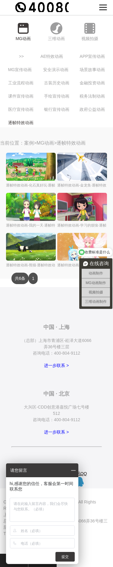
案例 (29, 143)
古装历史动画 (56, 82)
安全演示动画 (55, 69)
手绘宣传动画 (56, 96)
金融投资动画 (92, 82)
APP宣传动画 (92, 56)
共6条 (20, 278)
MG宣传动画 (20, 69)
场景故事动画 (92, 69)
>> (21, 56)
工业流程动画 (20, 82)
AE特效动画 (51, 56)
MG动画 (45, 143)
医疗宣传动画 (20, 109)
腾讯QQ (79, 473)
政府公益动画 (92, 109)
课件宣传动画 (20, 96)
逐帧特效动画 (20, 122)
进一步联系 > (56, 365)
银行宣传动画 (56, 109)
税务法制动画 (92, 96)
